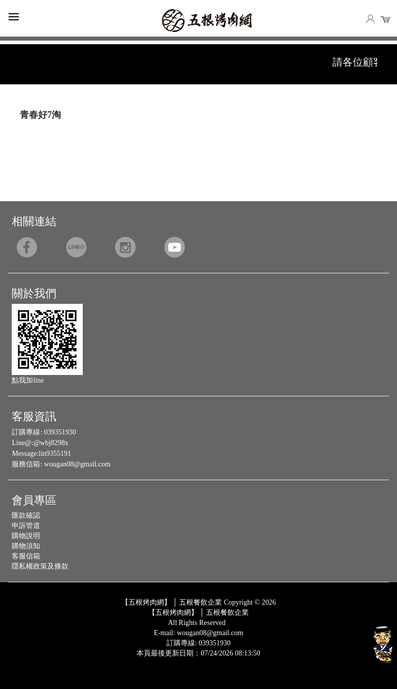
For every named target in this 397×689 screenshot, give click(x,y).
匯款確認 (26, 515)
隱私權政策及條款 (40, 566)
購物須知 (26, 546)
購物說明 (26, 536)
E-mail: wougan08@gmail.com (198, 633)
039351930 (60, 432)
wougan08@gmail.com (77, 464)
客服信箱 (26, 556)
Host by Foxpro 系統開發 (238, 661)
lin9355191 (55, 453)
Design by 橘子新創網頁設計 (165, 661)
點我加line (28, 380)
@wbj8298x (51, 443)
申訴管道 (26, 525)
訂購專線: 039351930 (198, 643)
